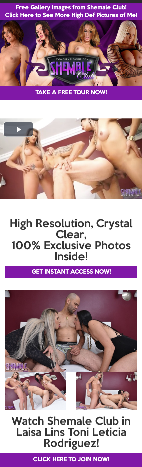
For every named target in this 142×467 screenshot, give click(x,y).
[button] (18, 129)
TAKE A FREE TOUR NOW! (71, 92)
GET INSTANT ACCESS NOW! (71, 272)
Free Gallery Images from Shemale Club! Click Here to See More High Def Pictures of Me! (71, 11)
